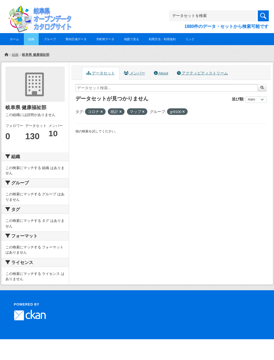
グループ (50, 39)
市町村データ (105, 39)
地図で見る (131, 39)
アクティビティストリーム (202, 73)
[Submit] (262, 88)
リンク (189, 39)
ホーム (14, 39)
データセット (100, 73)
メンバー (134, 73)
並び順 (237, 99)
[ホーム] (6, 55)
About (161, 73)
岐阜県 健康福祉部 (35, 55)
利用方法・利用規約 (162, 39)
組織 (31, 39)
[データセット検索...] (166, 88)
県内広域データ (76, 39)
